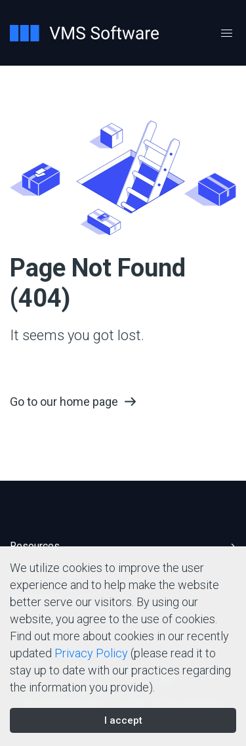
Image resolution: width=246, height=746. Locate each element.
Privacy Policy (91, 653)
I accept (123, 720)
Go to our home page (64, 401)
